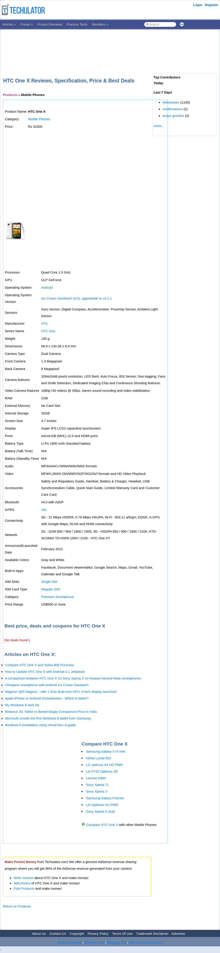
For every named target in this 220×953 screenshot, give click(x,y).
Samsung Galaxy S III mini (105, 751)
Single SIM (49, 581)
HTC (44, 323)
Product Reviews (50, 24)
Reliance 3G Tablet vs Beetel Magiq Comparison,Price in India (51, 711)
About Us (39, 933)
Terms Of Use (122, 933)
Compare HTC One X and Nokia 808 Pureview (39, 665)
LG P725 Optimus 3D (102, 771)
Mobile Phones (39, 119)
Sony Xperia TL (97, 785)
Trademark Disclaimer (152, 933)
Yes (43, 509)
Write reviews (24, 878)
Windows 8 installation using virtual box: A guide (40, 725)
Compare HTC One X (102, 825)
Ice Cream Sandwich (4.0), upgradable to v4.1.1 (76, 298)
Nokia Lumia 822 (98, 758)
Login (197, 5)
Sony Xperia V (96, 791)
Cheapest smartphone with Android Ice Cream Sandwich (47, 685)
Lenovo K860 (96, 778)
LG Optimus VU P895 (102, 805)
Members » (100, 24)
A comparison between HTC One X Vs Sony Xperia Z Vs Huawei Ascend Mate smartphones (73, 678)
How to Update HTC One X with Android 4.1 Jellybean (45, 671)
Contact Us (57, 933)
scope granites (173, 116)
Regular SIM (50, 589)
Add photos (22, 883)
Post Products (24, 888)
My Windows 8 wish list (22, 705)
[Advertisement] (84, 46)
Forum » (26, 24)
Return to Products (17, 906)
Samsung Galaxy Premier (105, 798)
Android (47, 287)
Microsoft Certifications (146, 942)
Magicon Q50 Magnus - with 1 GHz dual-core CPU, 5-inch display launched (60, 691)
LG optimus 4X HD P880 (104, 765)
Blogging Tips (117, 942)
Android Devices (69, 942)
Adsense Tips (94, 942)
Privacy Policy (98, 933)
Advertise (178, 933)
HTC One (48, 331)
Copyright (77, 933)
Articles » (9, 24)
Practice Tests (77, 24)
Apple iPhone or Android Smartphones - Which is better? (47, 698)
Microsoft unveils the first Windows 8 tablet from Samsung (48, 718)
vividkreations (172, 109)
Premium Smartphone (57, 597)
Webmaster (170, 102)
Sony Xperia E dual (100, 811)
